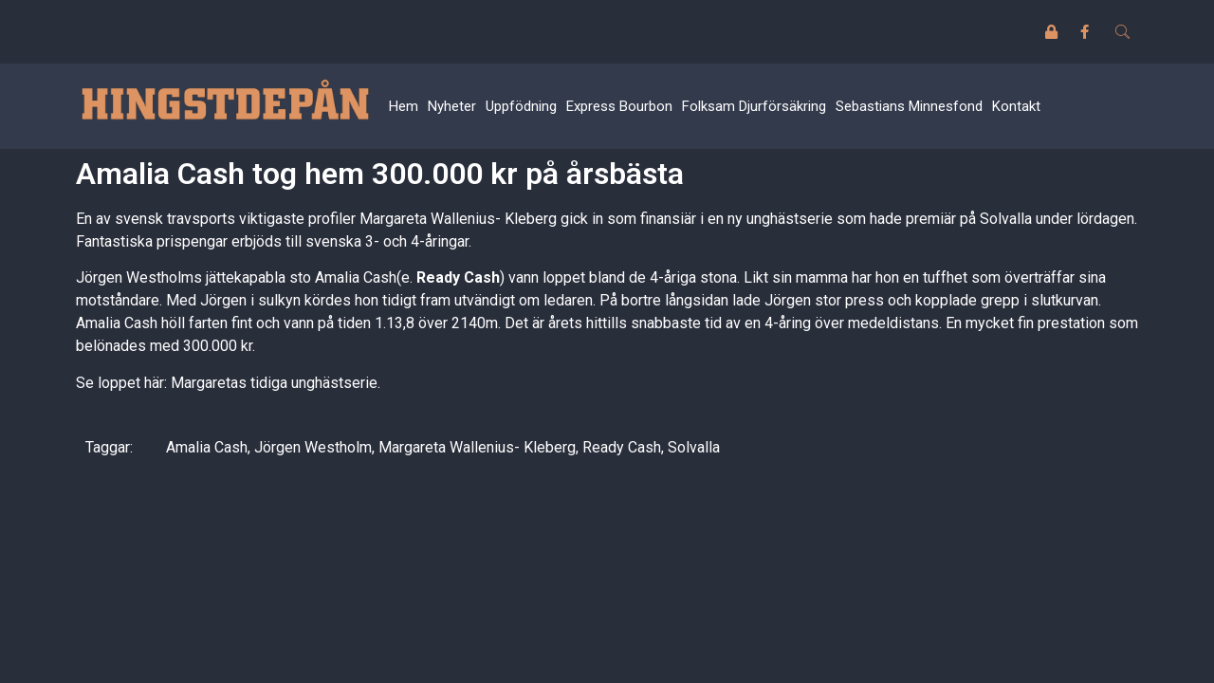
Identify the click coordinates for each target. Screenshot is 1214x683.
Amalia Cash (207, 447)
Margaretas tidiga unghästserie (274, 383)
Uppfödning (521, 106)
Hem (403, 106)
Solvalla (694, 447)
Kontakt (1016, 106)
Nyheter (452, 106)
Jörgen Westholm (313, 447)
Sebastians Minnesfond (909, 106)
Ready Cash (621, 447)
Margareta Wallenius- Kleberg (477, 447)
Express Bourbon (619, 106)
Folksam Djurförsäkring (754, 106)
